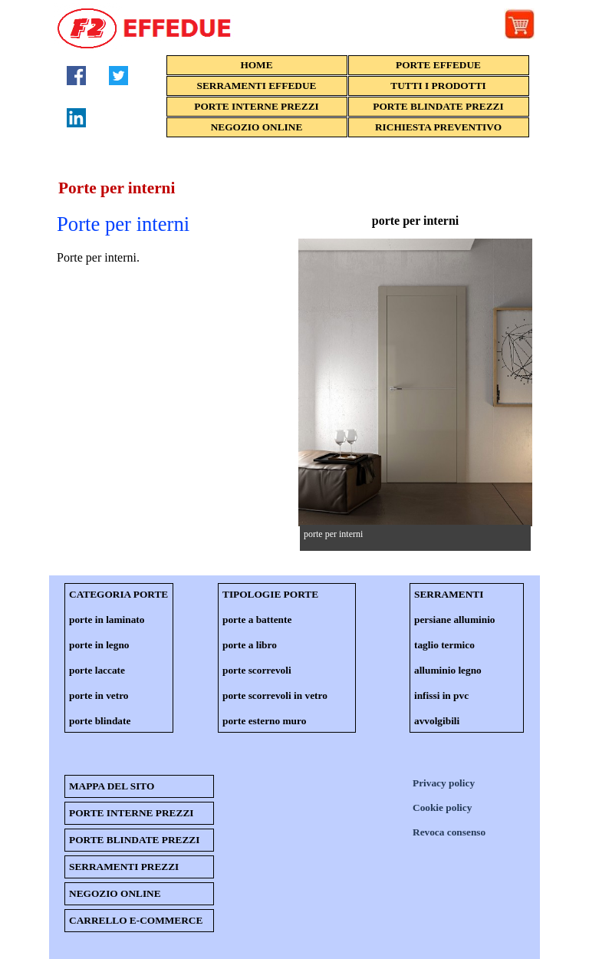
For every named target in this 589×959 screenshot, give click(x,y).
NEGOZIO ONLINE (257, 127)
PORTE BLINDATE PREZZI (438, 106)
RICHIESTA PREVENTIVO (438, 127)
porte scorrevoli (256, 670)
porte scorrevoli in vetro (274, 695)
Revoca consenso (449, 832)
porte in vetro (98, 695)
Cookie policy (442, 807)
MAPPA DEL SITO (111, 786)
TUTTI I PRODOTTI (437, 85)
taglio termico (444, 645)
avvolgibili (436, 721)
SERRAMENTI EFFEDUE (257, 85)
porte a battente (256, 619)
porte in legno (99, 645)
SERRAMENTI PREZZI (124, 866)
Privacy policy (444, 783)
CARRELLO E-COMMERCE (135, 920)
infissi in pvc (441, 695)
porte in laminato (106, 619)
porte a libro (249, 645)
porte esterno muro (264, 721)
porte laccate (97, 670)
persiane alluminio (454, 619)
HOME (256, 65)
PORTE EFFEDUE (438, 65)
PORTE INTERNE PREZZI (256, 106)
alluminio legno (448, 670)
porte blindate (99, 721)
